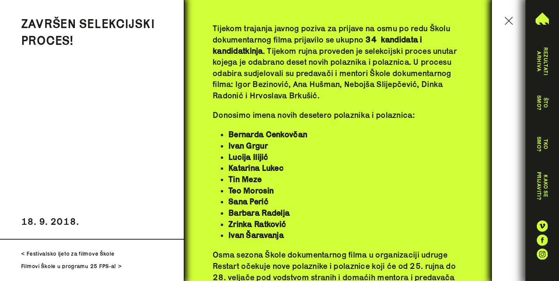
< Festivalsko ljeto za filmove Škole (68, 254)
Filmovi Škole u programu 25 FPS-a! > (71, 266)
